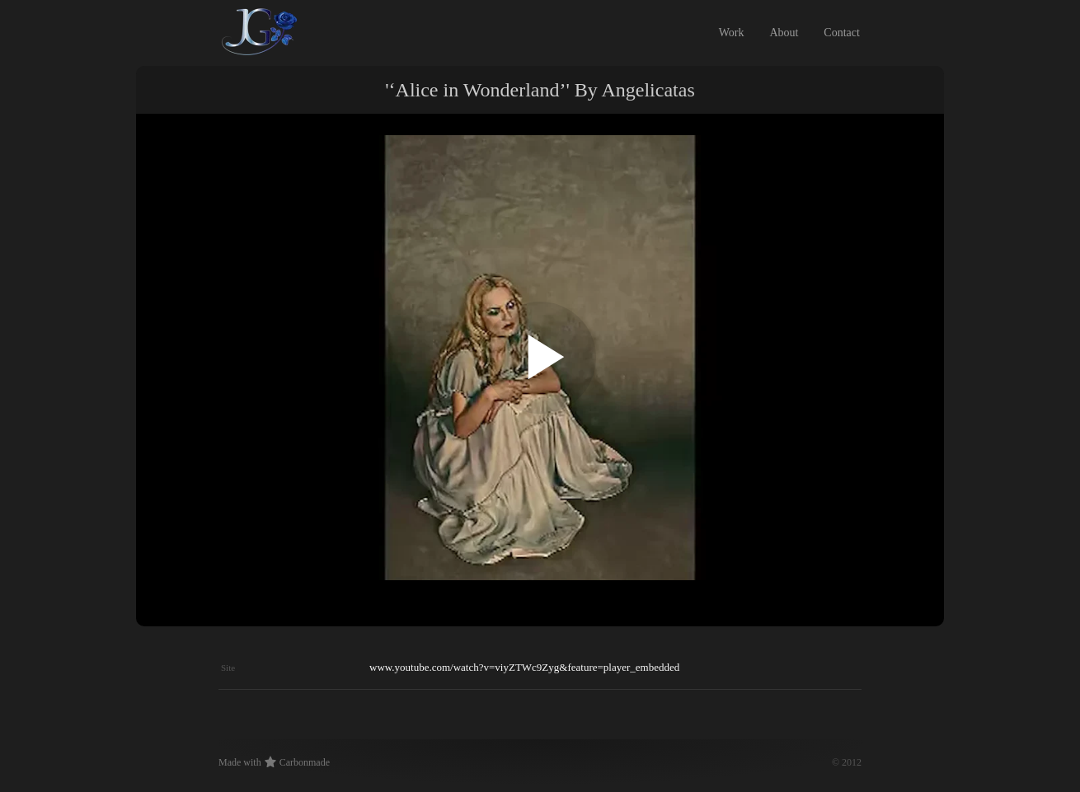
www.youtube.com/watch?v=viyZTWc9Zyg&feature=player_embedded (524, 667)
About (783, 32)
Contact (842, 32)
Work (731, 32)
